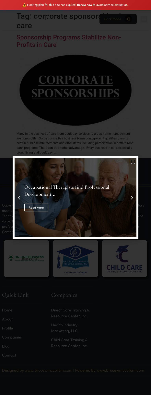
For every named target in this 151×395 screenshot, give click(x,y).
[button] (133, 161)
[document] (75, 197)
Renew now (84, 5)
